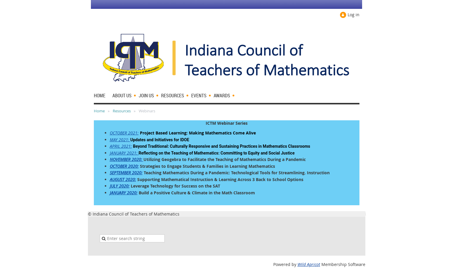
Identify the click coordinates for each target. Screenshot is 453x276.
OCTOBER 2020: (124, 166)
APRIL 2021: (121, 146)
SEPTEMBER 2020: (126, 172)
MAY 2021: (120, 139)
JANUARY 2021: (124, 153)
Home (99, 111)
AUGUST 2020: (123, 179)
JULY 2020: (120, 186)
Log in (353, 14)
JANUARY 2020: (124, 193)
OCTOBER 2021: (124, 133)
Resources (122, 111)
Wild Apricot (308, 264)
